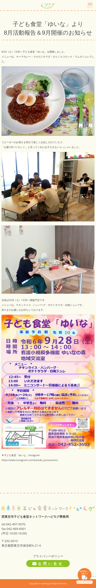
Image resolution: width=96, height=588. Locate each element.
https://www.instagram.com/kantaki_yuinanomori (30, 460)
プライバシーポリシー (48, 556)
